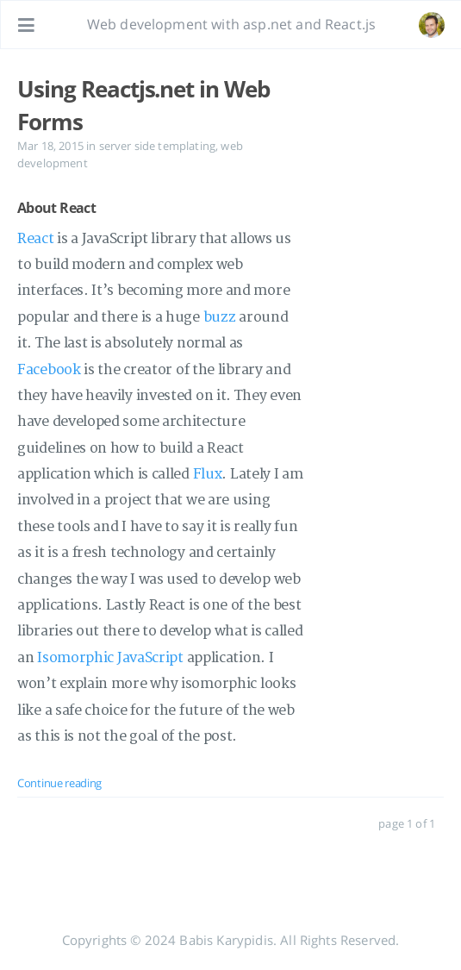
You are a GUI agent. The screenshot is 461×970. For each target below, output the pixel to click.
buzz (219, 317)
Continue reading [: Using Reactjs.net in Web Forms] (59, 783)
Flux (207, 474)
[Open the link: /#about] (432, 25)
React (35, 238)
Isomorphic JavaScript (110, 657)
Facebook (49, 370)
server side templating (157, 145)
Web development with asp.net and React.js (232, 24)
